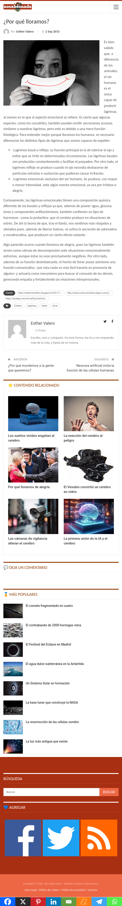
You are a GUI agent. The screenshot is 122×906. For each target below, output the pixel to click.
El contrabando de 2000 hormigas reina (53, 625)
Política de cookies (49, 890)
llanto (44, 306)
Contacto (93, 890)
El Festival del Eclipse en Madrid (48, 644)
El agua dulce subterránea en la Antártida (55, 664)
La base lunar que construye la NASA (52, 702)
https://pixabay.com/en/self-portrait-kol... (26, 298)
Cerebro (18, 306)
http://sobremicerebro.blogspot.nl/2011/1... (40, 293)
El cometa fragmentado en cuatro (49, 606)
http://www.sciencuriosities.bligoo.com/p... (89, 293)
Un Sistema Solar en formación (48, 683)
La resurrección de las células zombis (52, 722)
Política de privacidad (73, 890)
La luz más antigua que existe (47, 741)
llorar (55, 306)
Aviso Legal (30, 890)
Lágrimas (32, 306)
